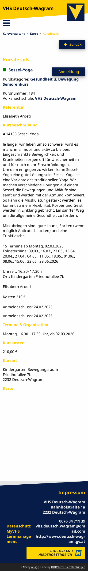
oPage (35, 567)
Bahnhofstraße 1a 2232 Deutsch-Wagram (64, 510)
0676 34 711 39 (72, 521)
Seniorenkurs (15, 84)
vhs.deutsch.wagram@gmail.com (60, 528)
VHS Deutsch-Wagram (28, 8)
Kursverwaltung (14, 34)
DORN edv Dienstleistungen (68, 567)
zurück (75, 44)
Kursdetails (51, 34)
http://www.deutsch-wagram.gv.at (60, 539)
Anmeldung (68, 71)
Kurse (34, 34)
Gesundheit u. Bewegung (54, 79)
